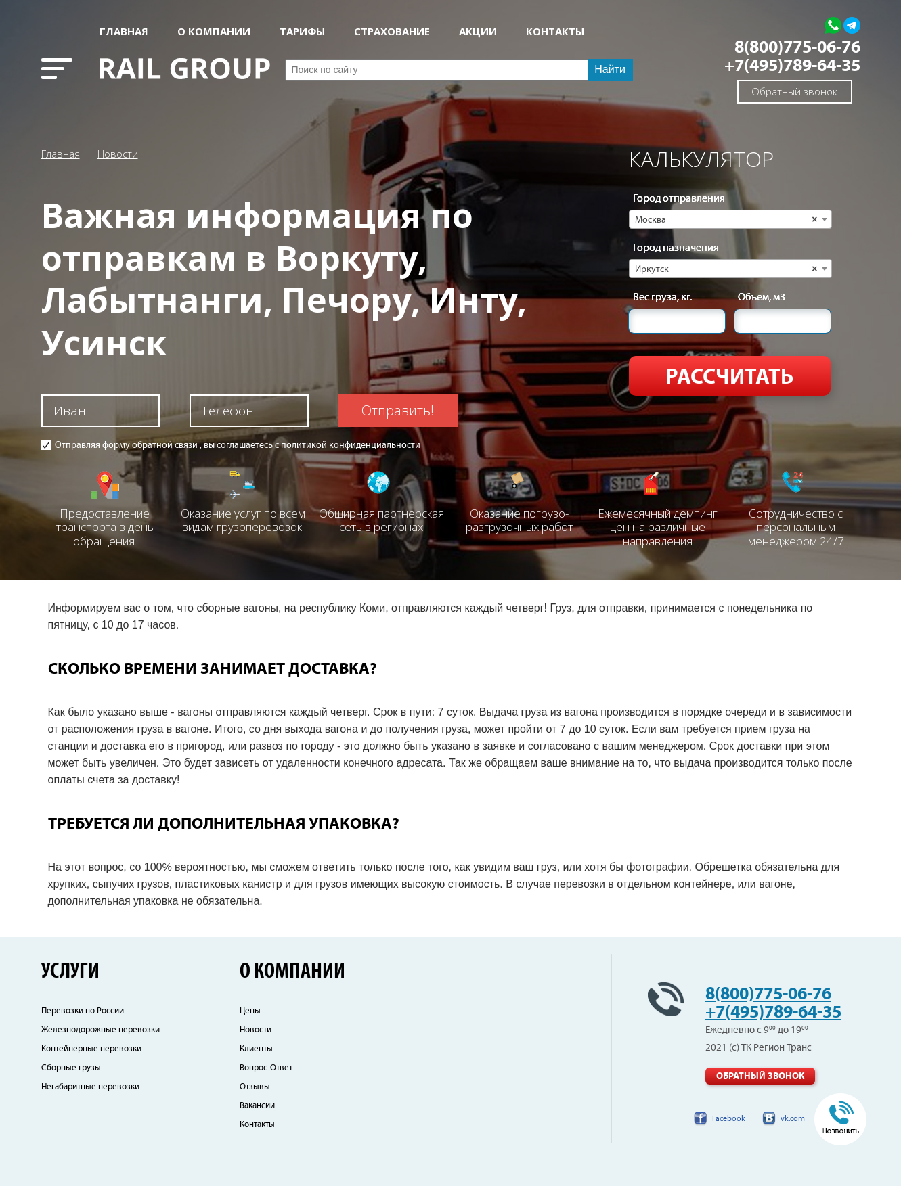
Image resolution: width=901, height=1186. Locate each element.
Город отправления (679, 198)
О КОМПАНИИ (213, 31)
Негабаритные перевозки (90, 1087)
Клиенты (256, 1049)
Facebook (728, 1118)
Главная (124, 31)
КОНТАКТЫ (555, 31)
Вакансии (257, 1106)
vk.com (793, 1118)
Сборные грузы (71, 1068)
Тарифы (302, 31)
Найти (609, 69)
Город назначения (676, 248)
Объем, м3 (761, 297)
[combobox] (730, 219)
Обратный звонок (794, 91)
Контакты (257, 1125)
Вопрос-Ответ (266, 1068)
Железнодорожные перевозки (100, 1030)
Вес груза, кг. (662, 297)
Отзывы (255, 1087)
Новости (117, 153)
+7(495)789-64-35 (792, 66)
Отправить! (397, 410)
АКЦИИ (478, 31)
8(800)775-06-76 (797, 48)
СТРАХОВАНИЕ (392, 31)
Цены (250, 1011)
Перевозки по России (82, 1011)
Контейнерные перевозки (91, 1049)
